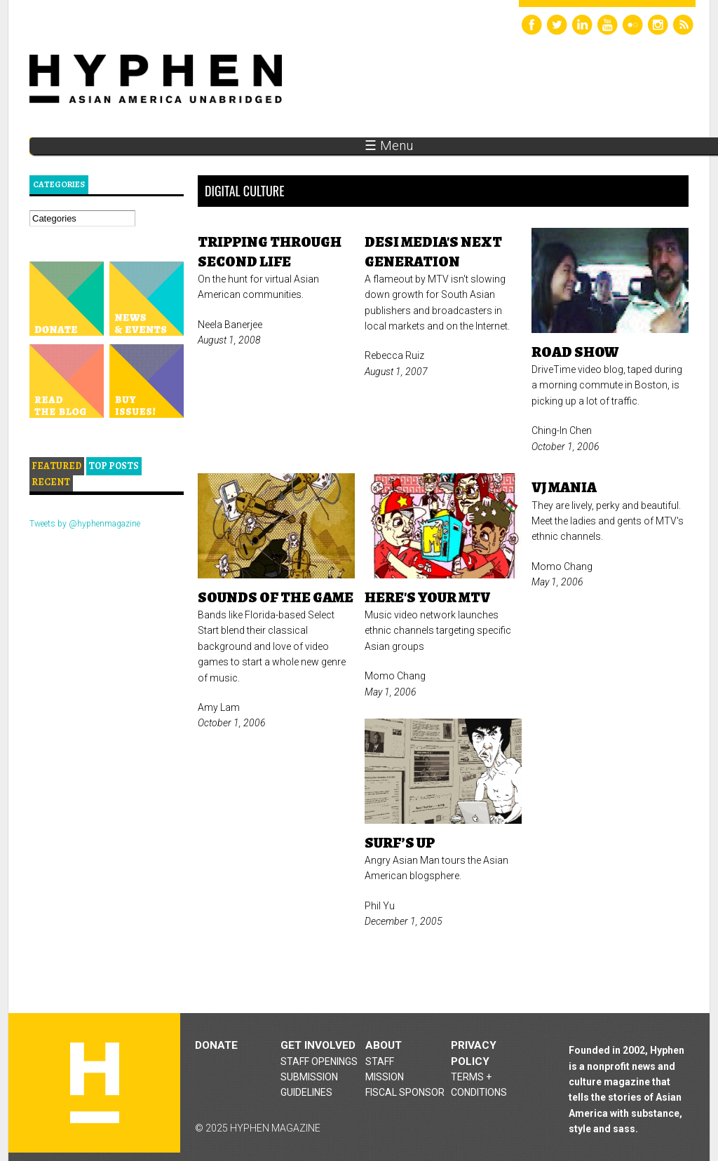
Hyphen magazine (94, 1083)
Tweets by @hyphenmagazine (84, 524)
